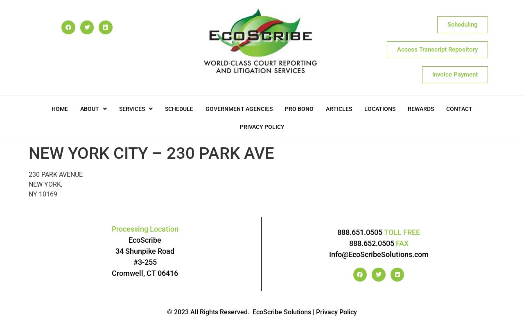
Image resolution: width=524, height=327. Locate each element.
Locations (379, 109)
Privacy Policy (262, 127)
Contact (459, 109)
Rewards (421, 109)
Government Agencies (239, 109)
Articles (339, 109)
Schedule (179, 109)
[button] (93, 109)
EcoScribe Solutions (282, 312)
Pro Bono (299, 109)
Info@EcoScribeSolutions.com (379, 254)
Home (60, 109)
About (93, 109)
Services (136, 109)
